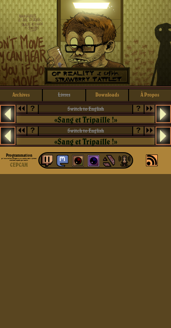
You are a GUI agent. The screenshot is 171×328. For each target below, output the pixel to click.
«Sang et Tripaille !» (85, 119)
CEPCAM (19, 164)
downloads (107, 94)
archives (21, 94)
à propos (149, 94)
